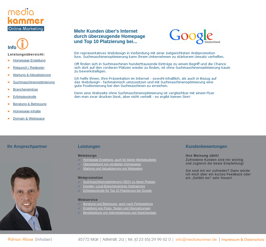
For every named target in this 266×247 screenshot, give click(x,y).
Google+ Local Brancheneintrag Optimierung (114, 186)
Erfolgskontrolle (24, 97)
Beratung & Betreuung (29, 104)
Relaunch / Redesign (28, 68)
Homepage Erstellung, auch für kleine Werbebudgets (119, 160)
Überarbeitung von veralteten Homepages (112, 164)
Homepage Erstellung (29, 60)
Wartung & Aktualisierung (32, 75)
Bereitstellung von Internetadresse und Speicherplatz (119, 213)
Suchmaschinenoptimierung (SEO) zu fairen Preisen (119, 182)
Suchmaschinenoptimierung (34, 82)
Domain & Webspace (29, 118)
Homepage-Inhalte (27, 111)
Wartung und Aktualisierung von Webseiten (113, 168)
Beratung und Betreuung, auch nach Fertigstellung (118, 204)
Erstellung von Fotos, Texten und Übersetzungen (116, 208)
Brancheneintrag (25, 89)
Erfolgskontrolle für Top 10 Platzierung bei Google (117, 191)
